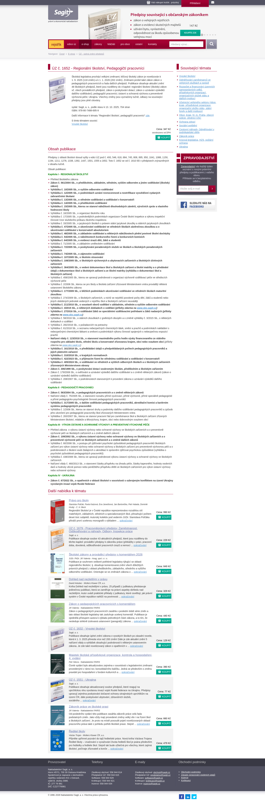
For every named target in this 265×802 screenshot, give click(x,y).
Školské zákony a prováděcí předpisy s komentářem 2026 (106, 554)
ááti (111, 44)
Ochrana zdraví (187, 121)
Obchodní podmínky (191, 772)
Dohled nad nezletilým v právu (88, 579)
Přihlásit (212, 188)
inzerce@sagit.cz (151, 783)
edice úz (71, 44)
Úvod (61, 54)
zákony (98, 44)
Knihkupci (186, 780)
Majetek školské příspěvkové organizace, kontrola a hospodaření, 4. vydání (110, 656)
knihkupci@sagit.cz (155, 780)
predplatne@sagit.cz (160, 775)
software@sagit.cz (154, 778)
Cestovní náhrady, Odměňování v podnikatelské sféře (196, 131)
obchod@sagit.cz (161, 772)
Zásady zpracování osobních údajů (198, 775)
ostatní (138, 44)
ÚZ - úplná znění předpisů (91, 54)
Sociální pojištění (188, 125)
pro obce (125, 44)
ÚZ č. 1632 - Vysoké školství (87, 628)
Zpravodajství (188, 166)
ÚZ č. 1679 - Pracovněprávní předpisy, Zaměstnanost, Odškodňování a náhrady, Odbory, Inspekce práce (103, 530)
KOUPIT (165, 137)
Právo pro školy (79, 500)
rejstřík (56, 44)
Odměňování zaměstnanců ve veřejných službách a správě (195, 81)
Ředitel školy (77, 731)
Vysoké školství (80, 124)
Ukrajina (183, 146)
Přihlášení (195, 3)
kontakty (152, 44)
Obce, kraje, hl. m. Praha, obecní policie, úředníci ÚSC (196, 116)
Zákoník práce (186, 136)
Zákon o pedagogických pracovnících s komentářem (102, 604)
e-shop (85, 44)
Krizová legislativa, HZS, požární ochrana (196, 141)
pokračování (126, 520)
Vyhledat (211, 44)
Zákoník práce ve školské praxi (88, 706)
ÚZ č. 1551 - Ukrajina (82, 679)
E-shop (71, 54)
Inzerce (184, 777)
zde (148, 115)
